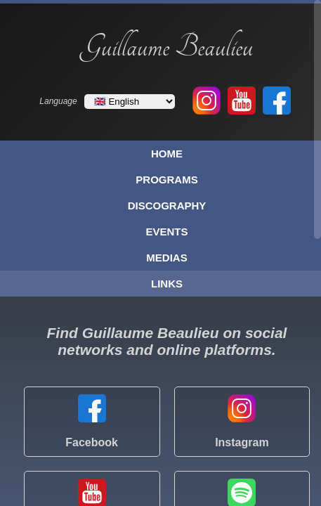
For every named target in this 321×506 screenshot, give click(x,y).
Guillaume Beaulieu (167, 47)
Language (58, 101)
